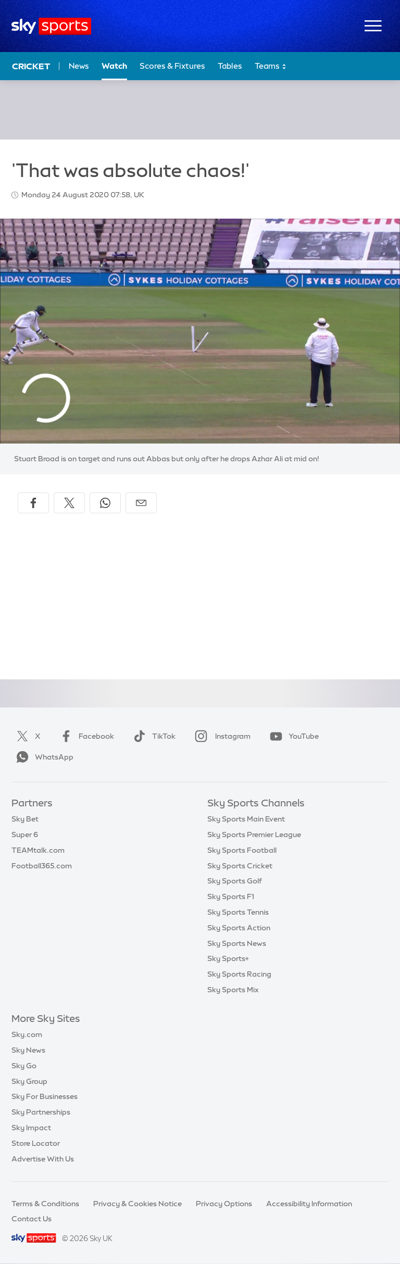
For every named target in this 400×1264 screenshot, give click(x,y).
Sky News (28, 1050)
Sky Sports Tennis (238, 912)
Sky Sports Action (238, 927)
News (79, 66)
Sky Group (29, 1081)
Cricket (31, 66)
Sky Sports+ (228, 958)
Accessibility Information (309, 1203)
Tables (230, 66)
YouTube (292, 736)
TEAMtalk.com (38, 850)
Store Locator (35, 1143)
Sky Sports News (236, 943)
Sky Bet (25, 819)
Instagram (221, 736)
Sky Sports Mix (233, 989)
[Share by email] (141, 502)
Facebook (85, 736)
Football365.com (41, 865)
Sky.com (26, 1034)
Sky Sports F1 (230, 896)
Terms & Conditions (45, 1203)
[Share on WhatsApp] (105, 502)
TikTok (152, 736)
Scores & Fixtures (172, 66)
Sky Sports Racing (239, 974)
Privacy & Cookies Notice (137, 1203)
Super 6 (24, 834)
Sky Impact (31, 1127)
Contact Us (31, 1218)
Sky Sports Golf (234, 880)
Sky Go (23, 1065)
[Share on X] (69, 502)
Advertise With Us (42, 1158)
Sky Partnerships (40, 1112)
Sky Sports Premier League (254, 834)
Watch (114, 66)
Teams (271, 66)
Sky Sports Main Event (246, 819)
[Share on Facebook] (33, 502)
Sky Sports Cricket (239, 865)
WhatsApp (42, 757)
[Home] (51, 26)
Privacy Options (224, 1203)
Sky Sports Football (242, 850)
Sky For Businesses (44, 1096)
